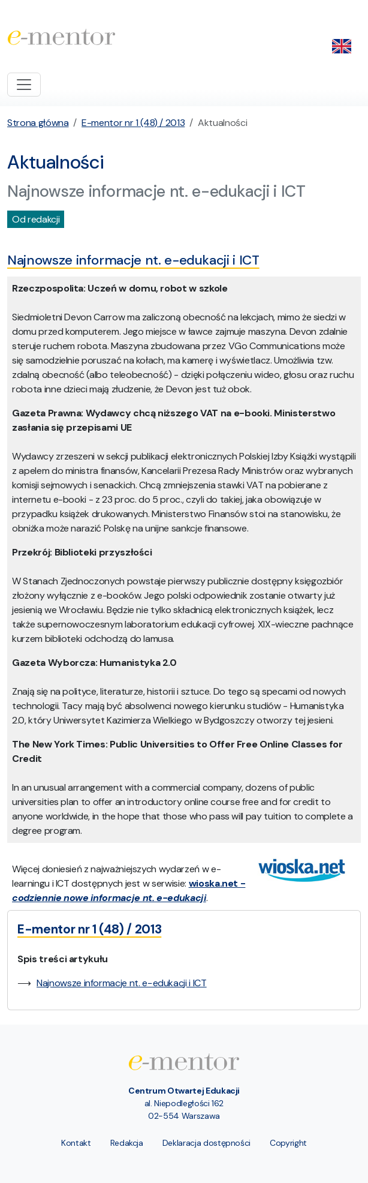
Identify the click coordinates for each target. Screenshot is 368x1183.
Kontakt (76, 1142)
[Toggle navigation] (24, 85)
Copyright (288, 1142)
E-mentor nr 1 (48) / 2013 (133, 122)
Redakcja (126, 1142)
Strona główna (37, 122)
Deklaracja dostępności (206, 1142)
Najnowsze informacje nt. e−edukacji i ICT (122, 983)
